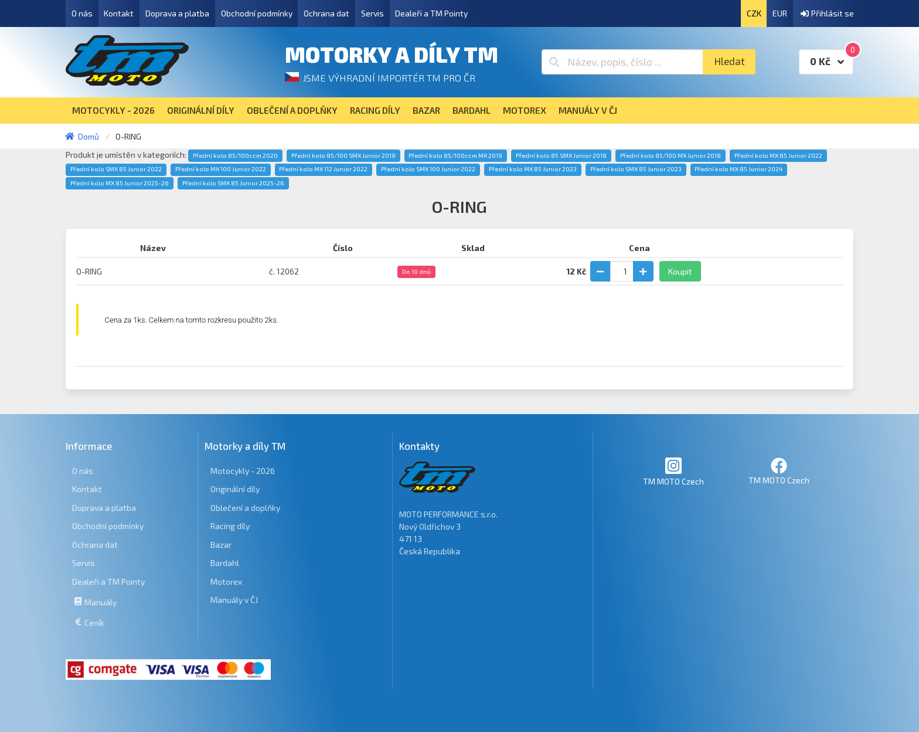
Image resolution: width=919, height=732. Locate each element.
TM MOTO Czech (673, 471)
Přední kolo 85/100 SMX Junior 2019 (343, 155)
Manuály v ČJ (234, 600)
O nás (82, 13)
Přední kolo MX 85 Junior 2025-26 (119, 183)
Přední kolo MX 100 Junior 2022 (220, 168)
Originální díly (235, 489)
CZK (754, 13)
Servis (372, 13)
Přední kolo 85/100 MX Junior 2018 (670, 155)
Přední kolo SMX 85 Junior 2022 (116, 168)
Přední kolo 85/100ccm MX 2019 (455, 155)
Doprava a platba (177, 13)
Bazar (221, 545)
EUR (779, 13)
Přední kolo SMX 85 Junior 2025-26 (233, 183)
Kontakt (119, 13)
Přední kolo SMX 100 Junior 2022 (428, 168)
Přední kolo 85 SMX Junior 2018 (561, 155)
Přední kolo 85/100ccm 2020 (235, 155)
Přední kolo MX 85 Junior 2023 (533, 168)
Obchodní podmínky (256, 13)
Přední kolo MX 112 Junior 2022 (323, 168)
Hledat (729, 61)
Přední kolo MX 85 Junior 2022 (778, 155)
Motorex (226, 582)
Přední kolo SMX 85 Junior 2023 (636, 168)
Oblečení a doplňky (245, 508)
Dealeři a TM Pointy (431, 13)
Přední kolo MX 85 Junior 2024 (738, 168)
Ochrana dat (326, 13)
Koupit (680, 271)
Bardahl (224, 563)
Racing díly (230, 526)
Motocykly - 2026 (242, 471)
